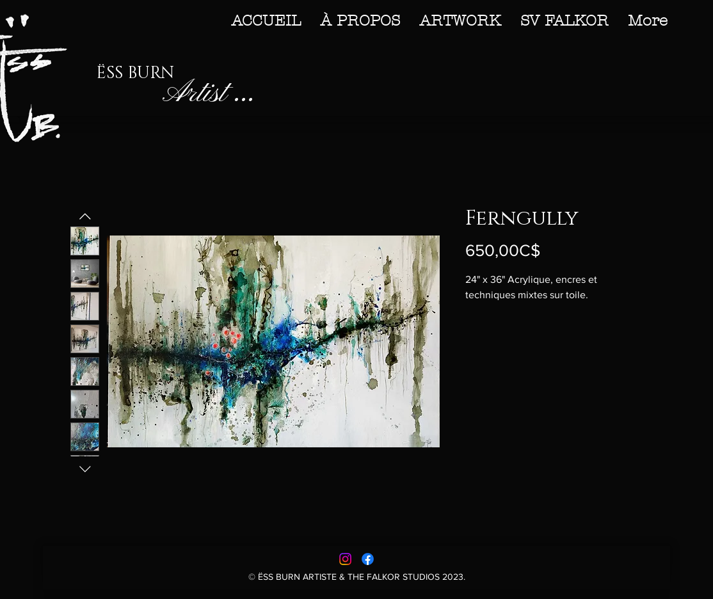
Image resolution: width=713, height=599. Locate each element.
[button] (460, 20)
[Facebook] (368, 559)
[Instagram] (345, 559)
